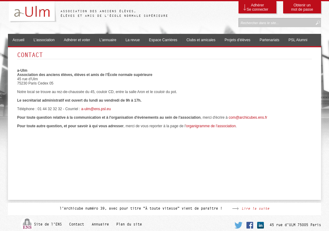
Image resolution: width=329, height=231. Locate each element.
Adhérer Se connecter (257, 7)
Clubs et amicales (201, 40)
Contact (76, 224)
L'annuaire (107, 40)
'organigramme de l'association (210, 126)
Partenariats (269, 40)
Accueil (18, 40)
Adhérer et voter (77, 40)
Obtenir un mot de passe (302, 7)
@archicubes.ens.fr (248, 117)
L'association (44, 40)
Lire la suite (255, 208)
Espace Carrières (163, 40)
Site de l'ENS (48, 224)
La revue (132, 40)
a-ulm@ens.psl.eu (96, 109)
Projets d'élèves (237, 40)
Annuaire (100, 224)
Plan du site (129, 224)
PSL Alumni (298, 40)
